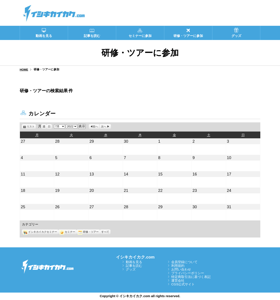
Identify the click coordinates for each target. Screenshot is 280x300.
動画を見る (134, 262)
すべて (105, 231)
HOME (24, 69)
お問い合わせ (181, 269)
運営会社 (177, 280)
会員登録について (184, 262)
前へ (95, 126)
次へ (103, 126)
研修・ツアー (88, 231)
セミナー (67, 231)
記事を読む (134, 265)
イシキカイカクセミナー (40, 231)
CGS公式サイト (183, 284)
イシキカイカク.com (135, 257)
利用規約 (177, 265)
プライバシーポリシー (187, 273)
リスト (31, 126)
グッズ (131, 269)
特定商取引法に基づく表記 (191, 277)
